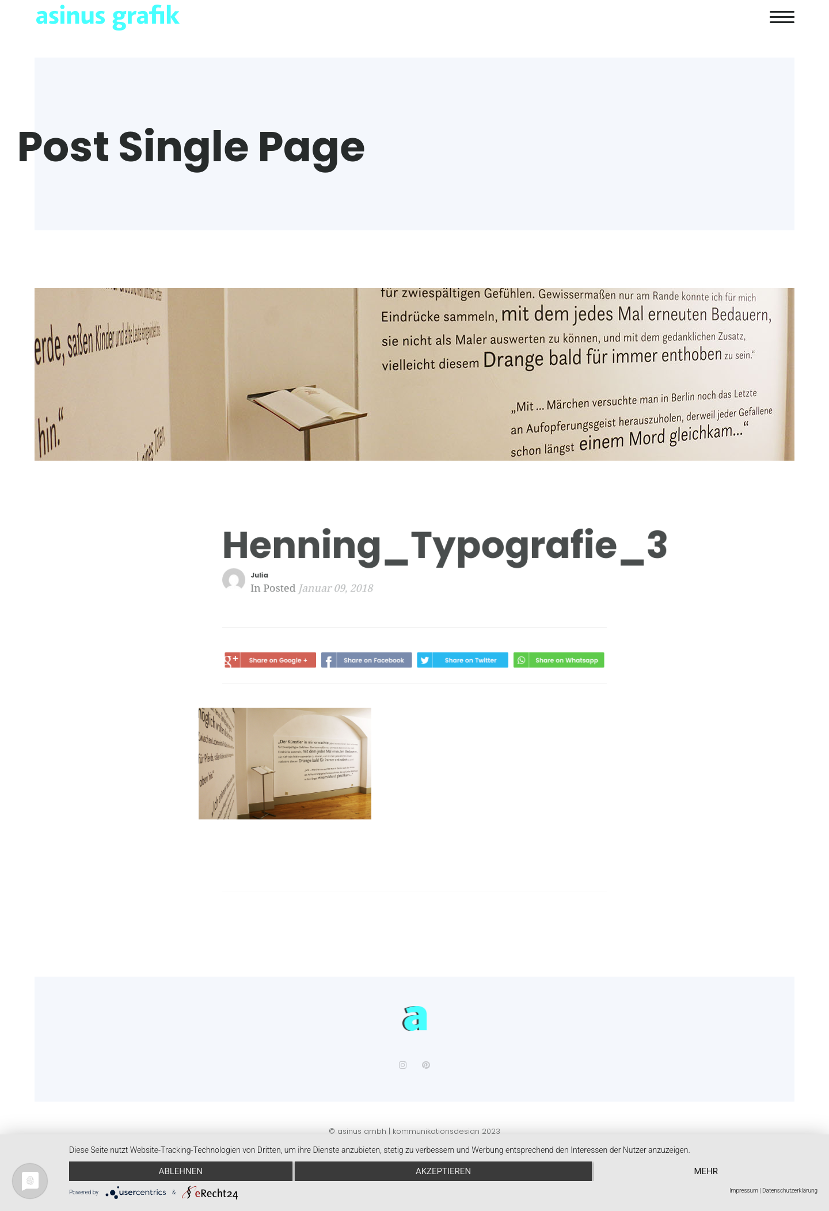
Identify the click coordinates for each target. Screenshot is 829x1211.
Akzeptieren (443, 1171)
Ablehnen (181, 1171)
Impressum (743, 1191)
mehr (706, 1171)
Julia (272, 575)
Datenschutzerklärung (789, 1191)
